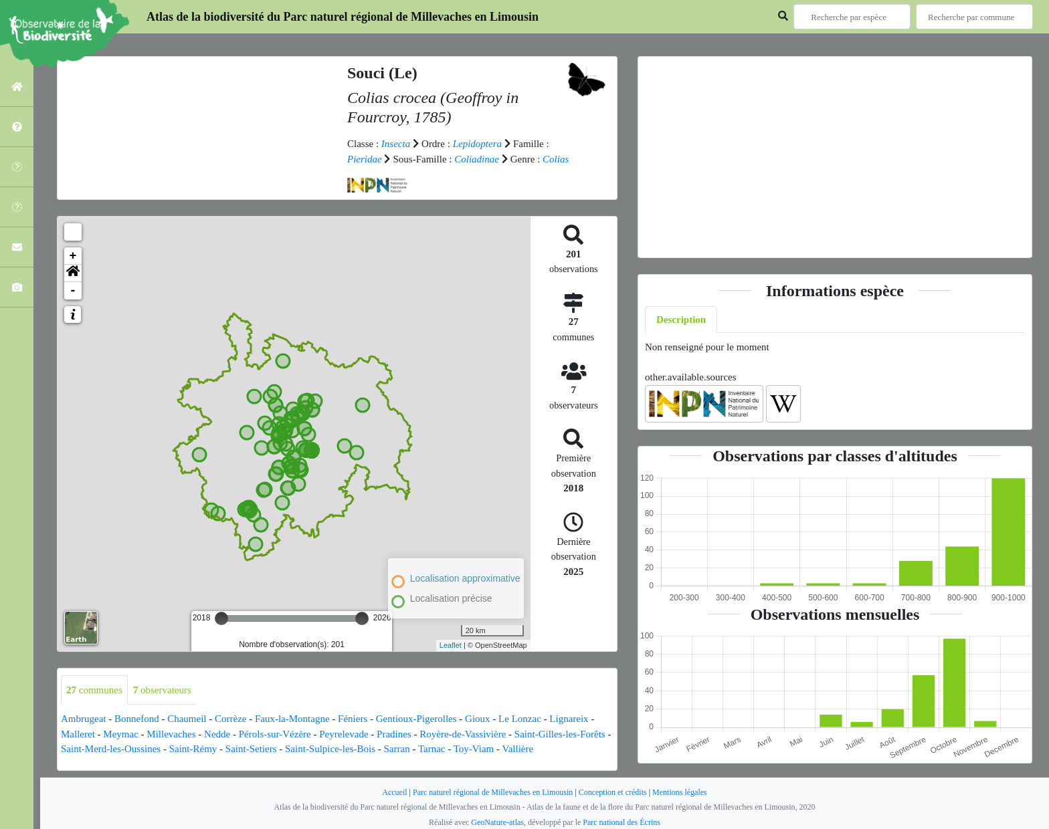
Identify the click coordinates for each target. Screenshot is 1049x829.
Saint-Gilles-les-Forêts (559, 734)
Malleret (78, 734)
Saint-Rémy (193, 748)
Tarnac (432, 748)
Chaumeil (186, 718)
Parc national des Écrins (621, 822)
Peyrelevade (343, 734)
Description (681, 319)
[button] (73, 273)
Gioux (477, 718)
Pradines (394, 734)
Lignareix (568, 718)
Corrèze (230, 718)
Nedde (217, 734)
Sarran (396, 748)
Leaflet (451, 645)
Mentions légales (679, 792)
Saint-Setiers (251, 748)
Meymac (120, 734)
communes (94, 690)
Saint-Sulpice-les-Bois (330, 748)
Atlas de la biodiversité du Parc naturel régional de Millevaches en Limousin (343, 16)
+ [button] (73, 256)
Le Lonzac (519, 718)
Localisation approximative (465, 578)
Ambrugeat (83, 718)
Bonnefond (136, 718)
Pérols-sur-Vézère (275, 734)
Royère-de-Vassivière (462, 734)
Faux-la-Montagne (292, 718)
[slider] (221, 618)
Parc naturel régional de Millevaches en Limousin (493, 792)
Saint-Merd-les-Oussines (111, 748)
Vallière (517, 748)
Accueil (394, 792)
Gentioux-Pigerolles (416, 718)
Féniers (352, 718)
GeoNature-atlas (497, 822)
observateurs (162, 690)
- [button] (73, 291)
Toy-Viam (474, 748)
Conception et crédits (613, 792)
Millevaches (171, 734)
